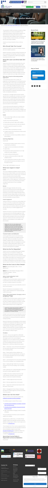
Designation (15, 470)
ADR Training (15, 474)
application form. (11, 423)
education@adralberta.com (8, 430)
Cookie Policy (34, 486)
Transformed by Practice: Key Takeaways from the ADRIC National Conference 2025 (38, 42)
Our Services (15, 468)
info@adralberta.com (5, 468)
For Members (15, 477)
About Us (14, 466)
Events (14, 472)
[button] (46, 476)
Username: (39, 467)
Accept (35, 483)
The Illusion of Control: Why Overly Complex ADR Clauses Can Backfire (38, 60)
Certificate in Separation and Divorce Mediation (12, 398)
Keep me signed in (42, 475)
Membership (15, 469)
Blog (14, 473)
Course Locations (4, 478)
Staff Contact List (4, 480)
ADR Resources (15, 476)
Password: (39, 471)
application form (11, 433)
